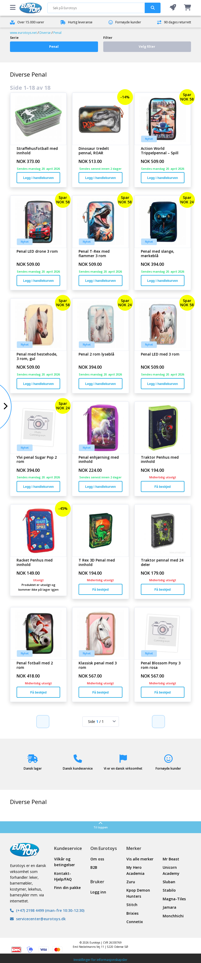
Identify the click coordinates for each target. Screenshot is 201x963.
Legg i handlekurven (38, 178)
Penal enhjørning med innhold (99, 459)
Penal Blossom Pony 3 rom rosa (161, 665)
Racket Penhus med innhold (35, 562)
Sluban (169, 881)
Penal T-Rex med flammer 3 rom (94, 253)
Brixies (132, 913)
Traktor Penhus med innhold (160, 459)
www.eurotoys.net (23, 32)
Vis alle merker (139, 858)
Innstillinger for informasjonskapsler (100, 959)
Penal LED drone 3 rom (37, 251)
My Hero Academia (135, 870)
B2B (93, 867)
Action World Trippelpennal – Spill (159, 150)
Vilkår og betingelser (64, 861)
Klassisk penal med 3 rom (98, 665)
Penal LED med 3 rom (160, 354)
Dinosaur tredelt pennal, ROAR (94, 150)
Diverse (45, 32)
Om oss (97, 858)
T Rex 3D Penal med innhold (97, 562)
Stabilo (169, 890)
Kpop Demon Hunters (138, 893)
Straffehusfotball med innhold (37, 150)
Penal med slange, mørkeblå (157, 253)
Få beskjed (162, 487)
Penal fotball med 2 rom (35, 665)
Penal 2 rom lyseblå (96, 354)
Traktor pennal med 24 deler (162, 562)
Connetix (134, 921)
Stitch (131, 904)
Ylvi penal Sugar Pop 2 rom (37, 459)
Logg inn (98, 892)
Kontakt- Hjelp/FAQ (63, 876)
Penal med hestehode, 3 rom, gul (37, 356)
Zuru (130, 881)
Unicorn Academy (171, 870)
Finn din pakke (67, 887)
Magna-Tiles (174, 898)
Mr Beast (171, 858)
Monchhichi (173, 915)
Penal (57, 32)
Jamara (169, 907)
